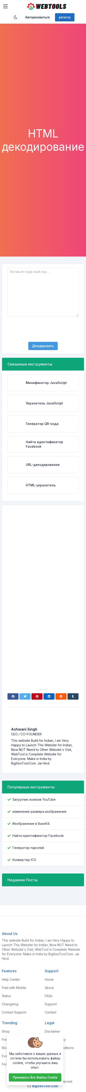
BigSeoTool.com (45, 1086)
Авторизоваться (37, 17)
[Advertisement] (43, 81)
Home (49, 979)
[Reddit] (61, 696)
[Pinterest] (37, 696)
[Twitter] (25, 696)
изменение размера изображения (39, 811)
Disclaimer (52, 1031)
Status (6, 996)
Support (51, 1004)
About (49, 988)
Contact (50, 1012)
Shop (6, 1031)
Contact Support (14, 1012)
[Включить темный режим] (16, 17)
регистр (64, 17)
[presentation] (43, 329)
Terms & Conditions (59, 1048)
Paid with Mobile (14, 988)
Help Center (11, 979)
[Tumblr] (73, 696)
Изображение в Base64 (31, 823)
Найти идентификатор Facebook (38, 836)
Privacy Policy (55, 1039)
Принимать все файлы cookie (35, 1077)
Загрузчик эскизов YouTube (34, 799)
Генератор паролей (28, 848)
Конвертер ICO (24, 860)
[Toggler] (5, 6)
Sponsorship (54, 1056)
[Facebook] (13, 696)
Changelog (10, 1004)
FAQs (49, 996)
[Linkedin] (49, 696)
